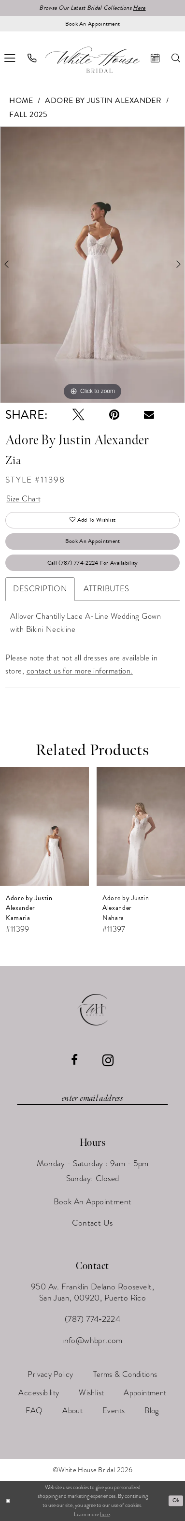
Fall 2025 (28, 114)
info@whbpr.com (92, 1340)
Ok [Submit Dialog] (176, 1500)
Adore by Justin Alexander (103, 100)
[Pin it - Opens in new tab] (114, 415)
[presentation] (44, 826)
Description (40, 588)
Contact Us (92, 1222)
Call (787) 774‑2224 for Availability (92, 562)
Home (21, 100)
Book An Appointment (92, 541)
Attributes (106, 588)
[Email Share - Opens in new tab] (149, 415)
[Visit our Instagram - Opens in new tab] (108, 1061)
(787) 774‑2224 (93, 1319)
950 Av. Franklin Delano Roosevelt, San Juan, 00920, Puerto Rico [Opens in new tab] (92, 1292)
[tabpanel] (92, 265)
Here (139, 7)
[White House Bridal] (92, 59)
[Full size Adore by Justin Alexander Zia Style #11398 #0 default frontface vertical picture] (92, 265)
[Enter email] (92, 1098)
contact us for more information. (80, 670)
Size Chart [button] (23, 498)
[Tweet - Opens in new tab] (78, 415)
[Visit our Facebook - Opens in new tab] (74, 1060)
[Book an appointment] (92, 23)
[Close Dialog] (8, 1501)
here (105, 1514)
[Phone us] (31, 57)
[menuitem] (31, 57)
